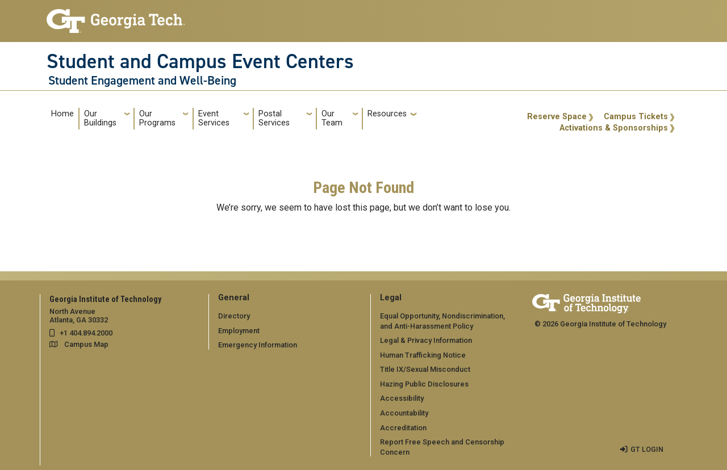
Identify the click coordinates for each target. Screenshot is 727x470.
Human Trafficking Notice (423, 355)
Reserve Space (557, 116)
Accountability (404, 413)
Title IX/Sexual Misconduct (425, 369)
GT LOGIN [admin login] (646, 449)
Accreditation (403, 427)
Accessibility (402, 398)
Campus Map (86, 344)
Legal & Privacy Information (426, 340)
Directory (234, 316)
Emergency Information (257, 345)
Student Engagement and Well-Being (142, 80)
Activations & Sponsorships (613, 128)
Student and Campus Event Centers (200, 61)
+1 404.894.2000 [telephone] (86, 333)
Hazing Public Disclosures (424, 384)
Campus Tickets (636, 116)
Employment (239, 330)
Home (62, 114)
